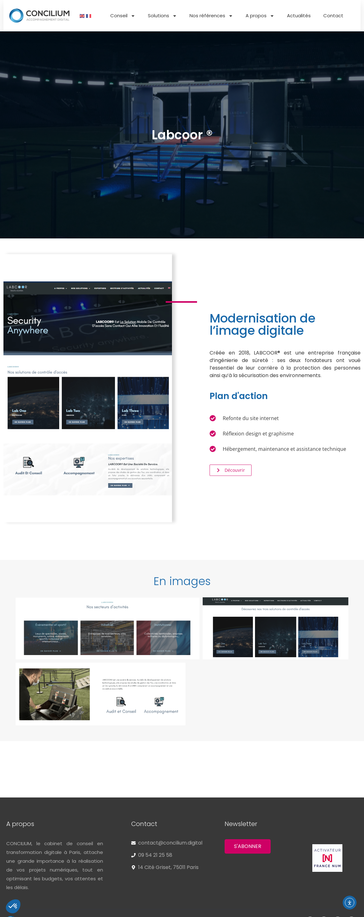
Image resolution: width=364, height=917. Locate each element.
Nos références (211, 15)
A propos (260, 15)
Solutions (162, 15)
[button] (182, 589)
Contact (333, 15)
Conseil (122, 15)
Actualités (299, 15)
